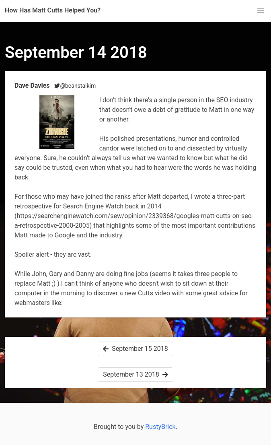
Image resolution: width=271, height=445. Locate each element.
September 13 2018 (135, 374)
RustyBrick (160, 427)
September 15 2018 (135, 348)
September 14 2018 (76, 52)
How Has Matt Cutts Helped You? (53, 10)
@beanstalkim (75, 85)
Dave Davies (32, 85)
